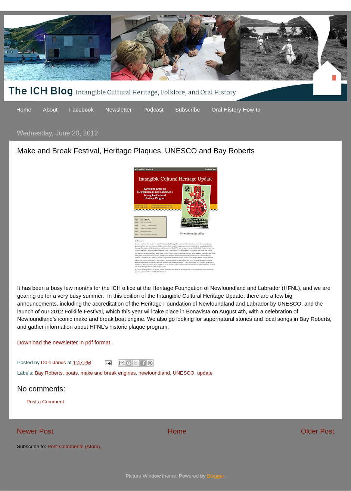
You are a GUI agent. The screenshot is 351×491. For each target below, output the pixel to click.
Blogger (215, 476)
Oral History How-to (236, 109)
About (50, 109)
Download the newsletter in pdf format (63, 342)
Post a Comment (45, 401)
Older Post (317, 431)
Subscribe (187, 109)
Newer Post (35, 431)
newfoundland (154, 373)
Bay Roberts (48, 373)
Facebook (81, 109)
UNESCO (184, 373)
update (204, 373)
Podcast (153, 109)
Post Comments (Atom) (74, 446)
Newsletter (118, 109)
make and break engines (108, 373)
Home (23, 109)
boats (71, 373)
